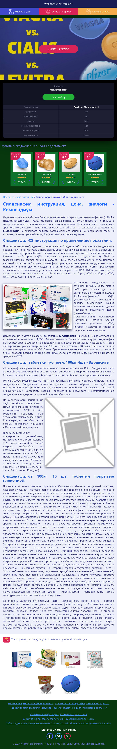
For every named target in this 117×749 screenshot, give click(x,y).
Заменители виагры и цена (44, 714)
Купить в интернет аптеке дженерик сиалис (30, 703)
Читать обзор (58, 97)
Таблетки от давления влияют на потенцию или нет (79, 707)
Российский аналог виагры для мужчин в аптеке (85, 723)
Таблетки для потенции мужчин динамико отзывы (32, 723)
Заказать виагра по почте (73, 714)
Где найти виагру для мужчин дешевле (31, 707)
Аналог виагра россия (97, 703)
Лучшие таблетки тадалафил (70, 703)
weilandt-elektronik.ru (58, 4)
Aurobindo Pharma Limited (86, 107)
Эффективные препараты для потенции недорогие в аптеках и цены (58, 718)
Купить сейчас (58, 49)
